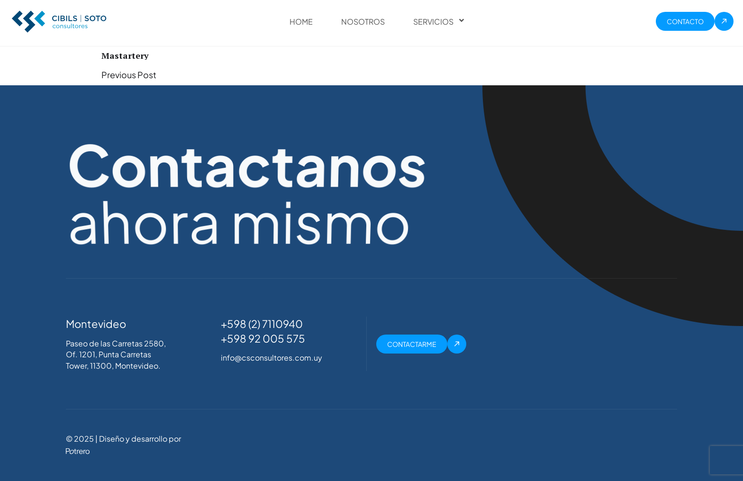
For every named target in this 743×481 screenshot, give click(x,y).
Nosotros (363, 22)
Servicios (432, 22)
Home (301, 22)
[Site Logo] (59, 20)
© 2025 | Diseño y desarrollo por (123, 439)
